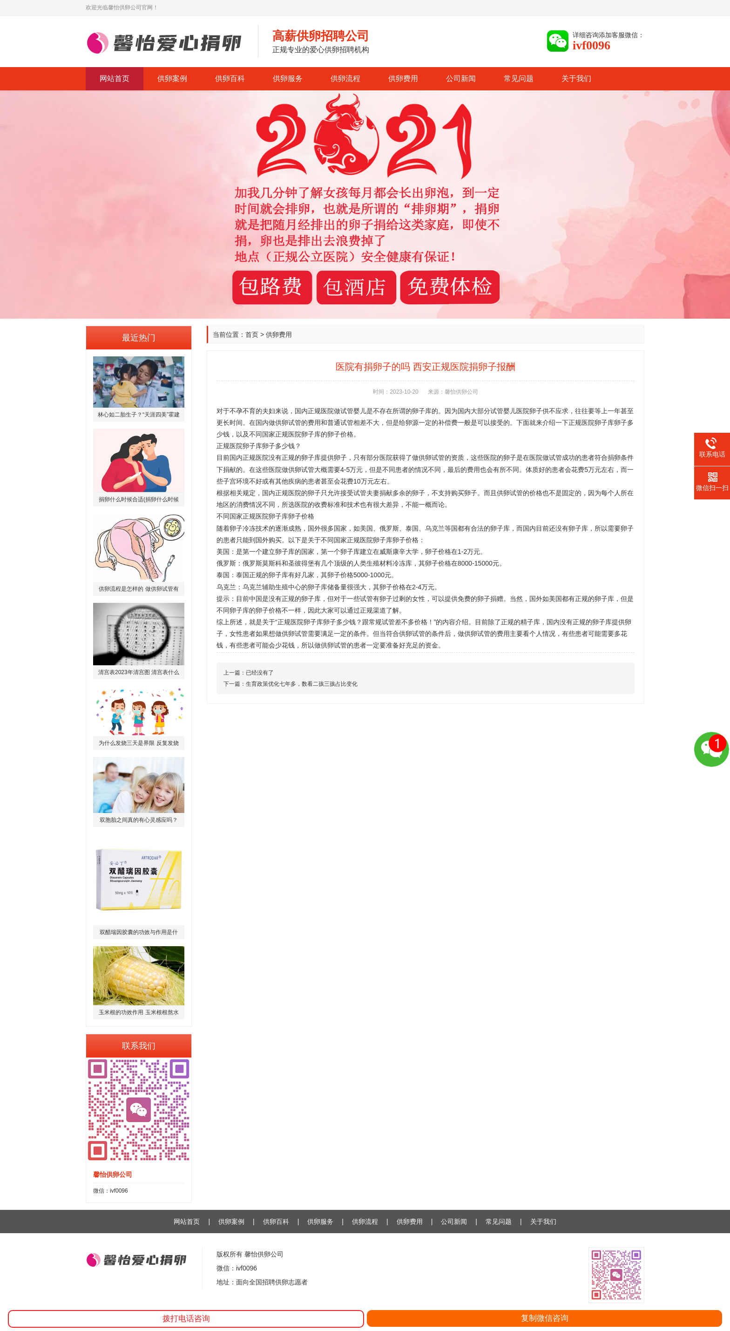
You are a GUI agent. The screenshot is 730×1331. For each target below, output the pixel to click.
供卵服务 (288, 78)
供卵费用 (403, 78)
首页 (251, 334)
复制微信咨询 (544, 1318)
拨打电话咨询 (186, 1318)
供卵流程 (345, 78)
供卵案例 (172, 78)
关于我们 (576, 78)
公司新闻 (461, 78)
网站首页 (114, 78)
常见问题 (519, 78)
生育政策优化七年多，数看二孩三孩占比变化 (302, 684)
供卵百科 (230, 78)
